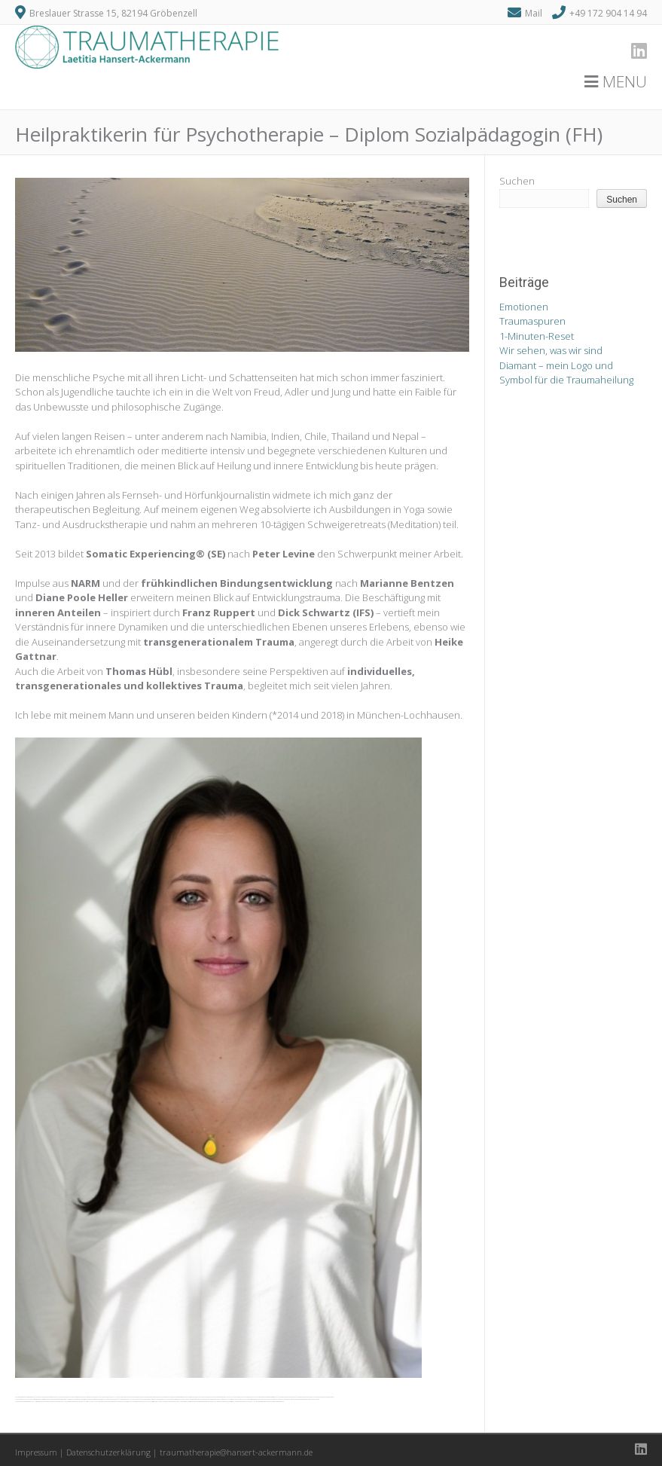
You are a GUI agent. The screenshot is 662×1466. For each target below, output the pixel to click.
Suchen (517, 181)
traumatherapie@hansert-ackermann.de (236, 1452)
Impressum (36, 1452)
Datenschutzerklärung (108, 1452)
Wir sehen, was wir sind (551, 350)
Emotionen (523, 306)
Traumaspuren (532, 321)
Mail (533, 13)
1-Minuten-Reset (536, 336)
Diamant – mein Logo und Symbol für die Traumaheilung (566, 373)
